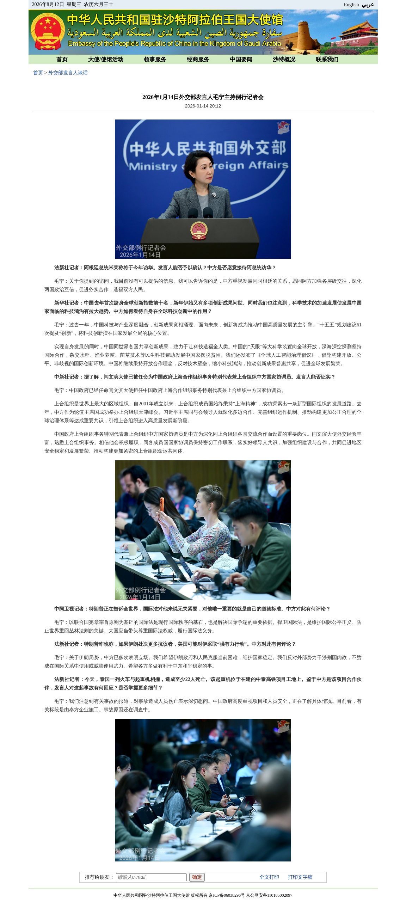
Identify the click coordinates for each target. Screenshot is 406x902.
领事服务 (155, 59)
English (351, 4)
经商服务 (198, 59)
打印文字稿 (300, 877)
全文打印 (269, 877)
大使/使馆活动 (105, 59)
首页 (62, 59)
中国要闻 (241, 59)
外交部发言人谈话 (68, 72)
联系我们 (327, 59)
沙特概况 (284, 59)
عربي (368, 4)
